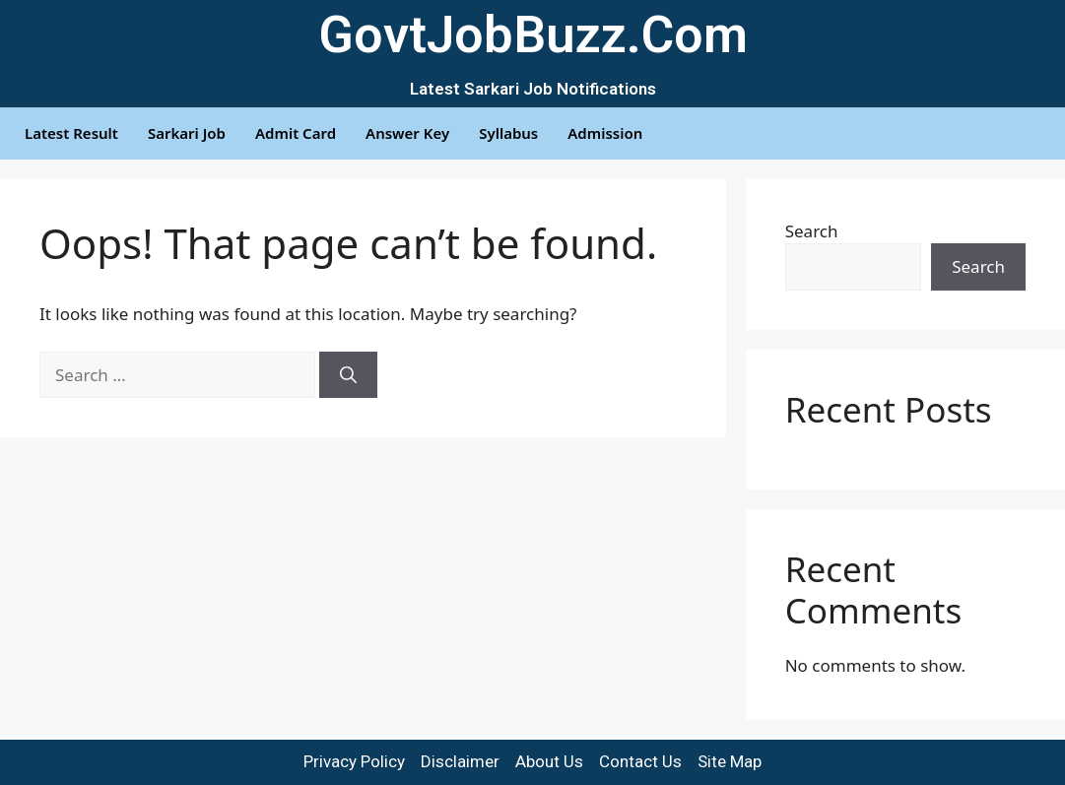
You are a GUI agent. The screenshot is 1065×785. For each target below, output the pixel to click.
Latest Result (71, 133)
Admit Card (295, 133)
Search (811, 231)
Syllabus (508, 133)
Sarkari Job (187, 133)
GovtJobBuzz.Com (533, 35)
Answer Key (407, 133)
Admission (604, 133)
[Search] (348, 375)
